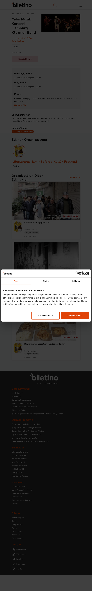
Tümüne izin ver (74, 315)
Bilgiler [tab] (46, 281)
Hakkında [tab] (75, 281)
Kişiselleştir (45, 315)
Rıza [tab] (16, 281)
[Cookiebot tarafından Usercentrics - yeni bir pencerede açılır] (77, 273)
